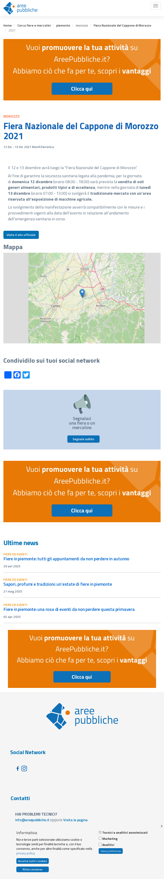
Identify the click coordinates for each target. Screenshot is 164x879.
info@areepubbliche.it (32, 820)
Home (7, 25)
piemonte (63, 25)
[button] (82, 293)
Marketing (109, 838)
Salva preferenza (110, 851)
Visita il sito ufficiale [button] (21, 234)
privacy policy (25, 853)
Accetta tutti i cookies (32, 861)
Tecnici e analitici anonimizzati (125, 832)
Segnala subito (83, 439)
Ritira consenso (32, 869)
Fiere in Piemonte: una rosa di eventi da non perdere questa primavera (69, 609)
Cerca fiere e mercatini (34, 25)
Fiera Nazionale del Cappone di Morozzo (122, 25)
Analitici (108, 845)
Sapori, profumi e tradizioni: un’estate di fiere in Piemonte (57, 584)
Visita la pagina (75, 820)
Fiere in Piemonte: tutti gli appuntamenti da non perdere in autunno (66, 558)
